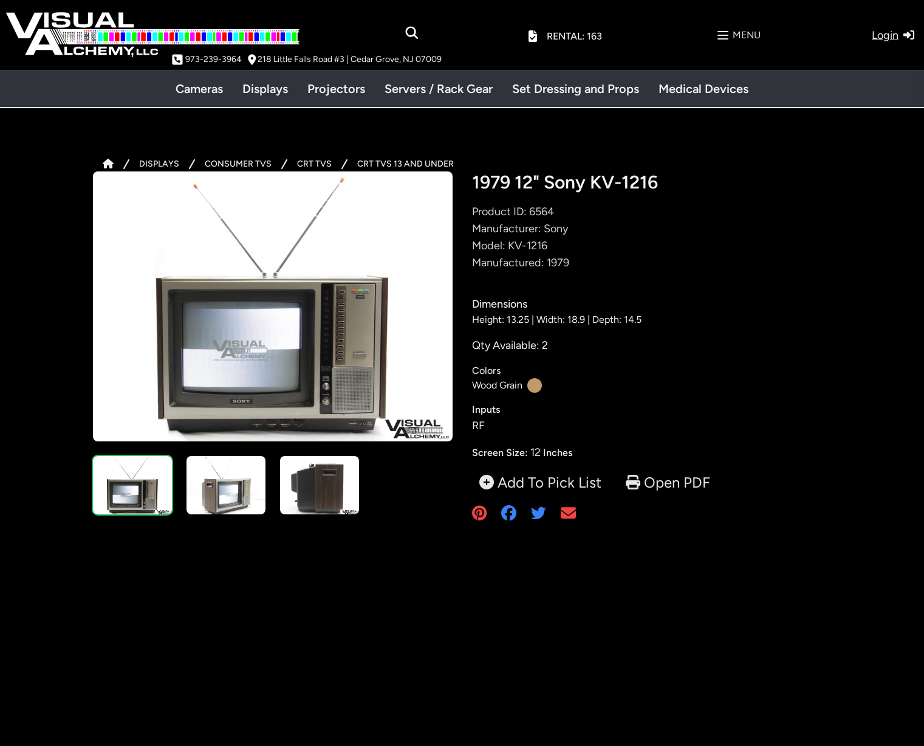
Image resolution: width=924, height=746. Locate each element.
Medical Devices (703, 88)
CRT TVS (314, 164)
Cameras (199, 88)
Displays (265, 88)
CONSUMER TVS (238, 164)
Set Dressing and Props (575, 88)
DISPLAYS (159, 164)
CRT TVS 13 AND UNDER (405, 164)
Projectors (336, 88)
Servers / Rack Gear (439, 88)
